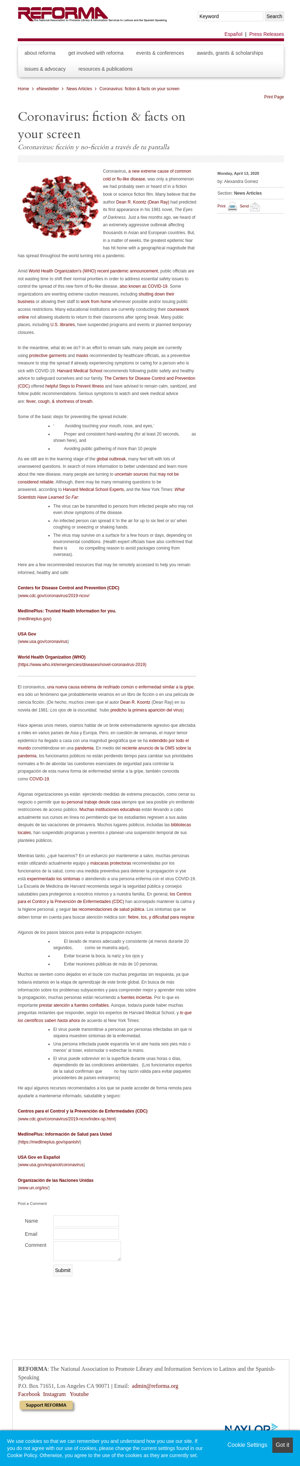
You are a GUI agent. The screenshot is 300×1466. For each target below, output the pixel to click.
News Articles (79, 88)
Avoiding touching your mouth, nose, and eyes (108, 425)
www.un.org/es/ (33, 1187)
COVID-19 (39, 779)
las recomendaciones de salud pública (108, 909)
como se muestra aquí (106, 947)
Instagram (54, 1394)
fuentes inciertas (136, 997)
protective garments (47, 355)
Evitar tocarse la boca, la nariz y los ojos (102, 955)
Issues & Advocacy (45, 69)
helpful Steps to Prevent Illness (74, 386)
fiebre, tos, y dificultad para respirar (161, 917)
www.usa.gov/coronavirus (43, 641)
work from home (96, 301)
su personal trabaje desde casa (90, 802)
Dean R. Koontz (135, 702)
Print (222, 206)
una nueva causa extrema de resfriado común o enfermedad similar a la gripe (120, 687)
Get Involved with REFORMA (96, 53)
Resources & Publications (105, 69)
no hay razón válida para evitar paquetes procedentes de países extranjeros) (122, 1074)
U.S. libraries (62, 324)
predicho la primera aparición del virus (146, 710)
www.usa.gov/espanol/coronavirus (51, 1164)
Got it (282, 1445)
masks (82, 355)
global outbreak (111, 458)
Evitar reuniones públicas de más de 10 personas (110, 964)
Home (23, 88)
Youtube (79, 1394)
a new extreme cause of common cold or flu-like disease (147, 175)
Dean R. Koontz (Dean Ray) (142, 202)
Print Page (274, 96)
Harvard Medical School (79, 370)
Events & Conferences (160, 53)
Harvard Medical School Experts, (94, 489)
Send (251, 206)
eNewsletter (48, 88)
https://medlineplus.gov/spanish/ (49, 1142)
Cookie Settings (247, 1445)
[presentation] (72, 1291)
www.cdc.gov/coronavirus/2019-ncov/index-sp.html (67, 1118)
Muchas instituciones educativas (109, 809)
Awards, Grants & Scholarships (230, 53)
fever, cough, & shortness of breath (59, 401)
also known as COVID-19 (144, 286)
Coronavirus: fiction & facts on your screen (139, 88)
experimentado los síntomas (53, 878)
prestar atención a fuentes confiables (74, 1005)
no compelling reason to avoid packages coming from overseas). (116, 551)
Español (233, 34)
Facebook (29, 1394)
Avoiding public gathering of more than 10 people (110, 448)
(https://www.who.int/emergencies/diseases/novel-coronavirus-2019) (82, 664)
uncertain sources (131, 474)
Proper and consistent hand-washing (98, 434)
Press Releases (266, 34)
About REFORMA (39, 53)
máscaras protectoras (110, 863)
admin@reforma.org (155, 1386)
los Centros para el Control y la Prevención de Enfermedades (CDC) (104, 898)
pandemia (84, 748)
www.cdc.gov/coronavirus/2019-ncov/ (54, 595)
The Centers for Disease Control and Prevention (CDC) (106, 382)
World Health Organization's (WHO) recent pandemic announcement (93, 271)
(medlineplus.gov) (34, 618)
